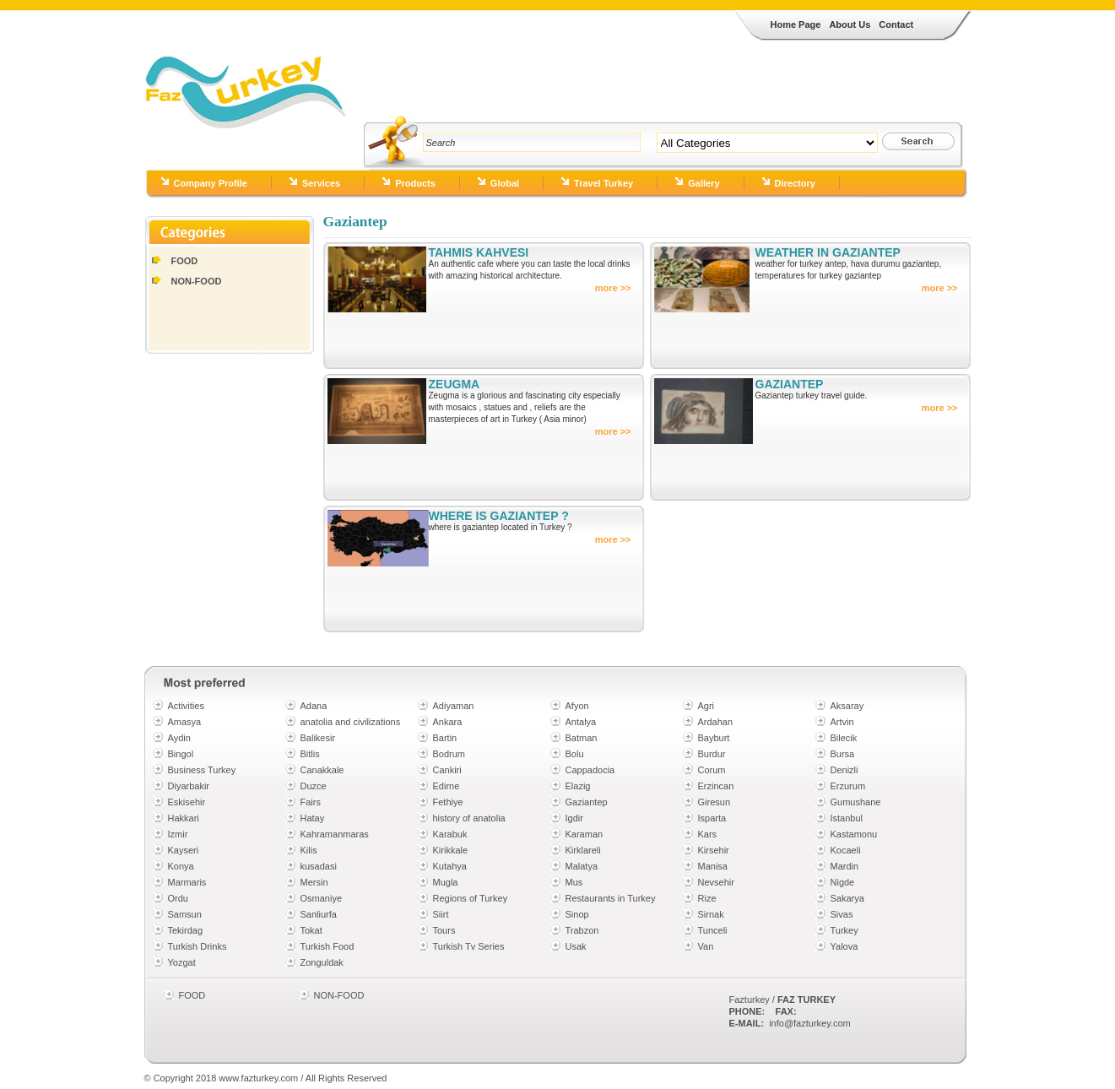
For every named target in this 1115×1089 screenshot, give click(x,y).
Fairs (310, 802)
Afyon (577, 706)
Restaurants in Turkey (611, 898)
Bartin (445, 738)
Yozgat (182, 962)
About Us (849, 24)
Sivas (842, 914)
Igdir (574, 818)
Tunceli (713, 930)
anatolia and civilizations (350, 722)
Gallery (703, 183)
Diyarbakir (189, 786)
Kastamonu (854, 834)
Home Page (796, 24)
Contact (896, 24)
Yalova (844, 946)
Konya (181, 866)
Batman (582, 738)
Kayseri (183, 850)
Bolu (575, 754)
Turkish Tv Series (469, 946)
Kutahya (450, 866)
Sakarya (847, 898)
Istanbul (847, 818)
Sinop (577, 914)
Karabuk (450, 834)
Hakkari (183, 818)
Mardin (845, 866)
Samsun (185, 914)
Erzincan (716, 786)
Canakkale (322, 770)
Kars (707, 834)
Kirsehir (713, 850)
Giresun (714, 802)
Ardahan (715, 722)
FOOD (184, 261)
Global (504, 183)
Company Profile (210, 183)
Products (415, 183)
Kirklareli (583, 850)
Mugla (445, 882)
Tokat (311, 930)
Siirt (441, 914)
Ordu (178, 898)
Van (706, 946)
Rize (707, 898)
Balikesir (318, 738)
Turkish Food (327, 946)
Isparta (712, 818)
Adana (313, 706)
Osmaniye (321, 898)
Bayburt (714, 738)
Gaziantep (587, 802)
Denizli (844, 770)
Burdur (712, 754)
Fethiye (448, 802)
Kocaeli (846, 850)
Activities (186, 706)
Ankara (448, 722)
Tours (444, 930)
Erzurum (848, 786)
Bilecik (844, 738)
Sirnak (711, 914)
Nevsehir (716, 882)
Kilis (308, 850)
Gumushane (856, 802)
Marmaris (187, 882)
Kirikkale (450, 850)
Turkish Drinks (197, 946)
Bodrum (449, 754)
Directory (795, 183)
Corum (712, 770)
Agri (706, 706)
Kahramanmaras (334, 834)
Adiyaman (453, 706)
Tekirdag (185, 930)
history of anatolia (469, 818)
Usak (576, 946)
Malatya (582, 866)
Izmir (178, 834)
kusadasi (318, 866)
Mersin (314, 882)
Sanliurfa (318, 914)
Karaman (585, 834)
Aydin (179, 738)
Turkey (844, 930)
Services (321, 183)
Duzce (313, 786)
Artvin (842, 722)
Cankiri (447, 770)
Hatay (312, 818)
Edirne (446, 786)
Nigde (843, 882)
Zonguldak (322, 962)
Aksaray (847, 706)
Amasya (185, 722)
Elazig (578, 786)
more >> (613, 288)
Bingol (181, 754)
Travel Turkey (603, 183)
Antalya (581, 722)
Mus (574, 882)
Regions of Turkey (470, 898)
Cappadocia (590, 770)
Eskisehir (187, 802)
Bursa (843, 754)
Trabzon (582, 930)
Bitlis (310, 754)
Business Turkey (202, 770)
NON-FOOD (196, 281)
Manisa (713, 866)
